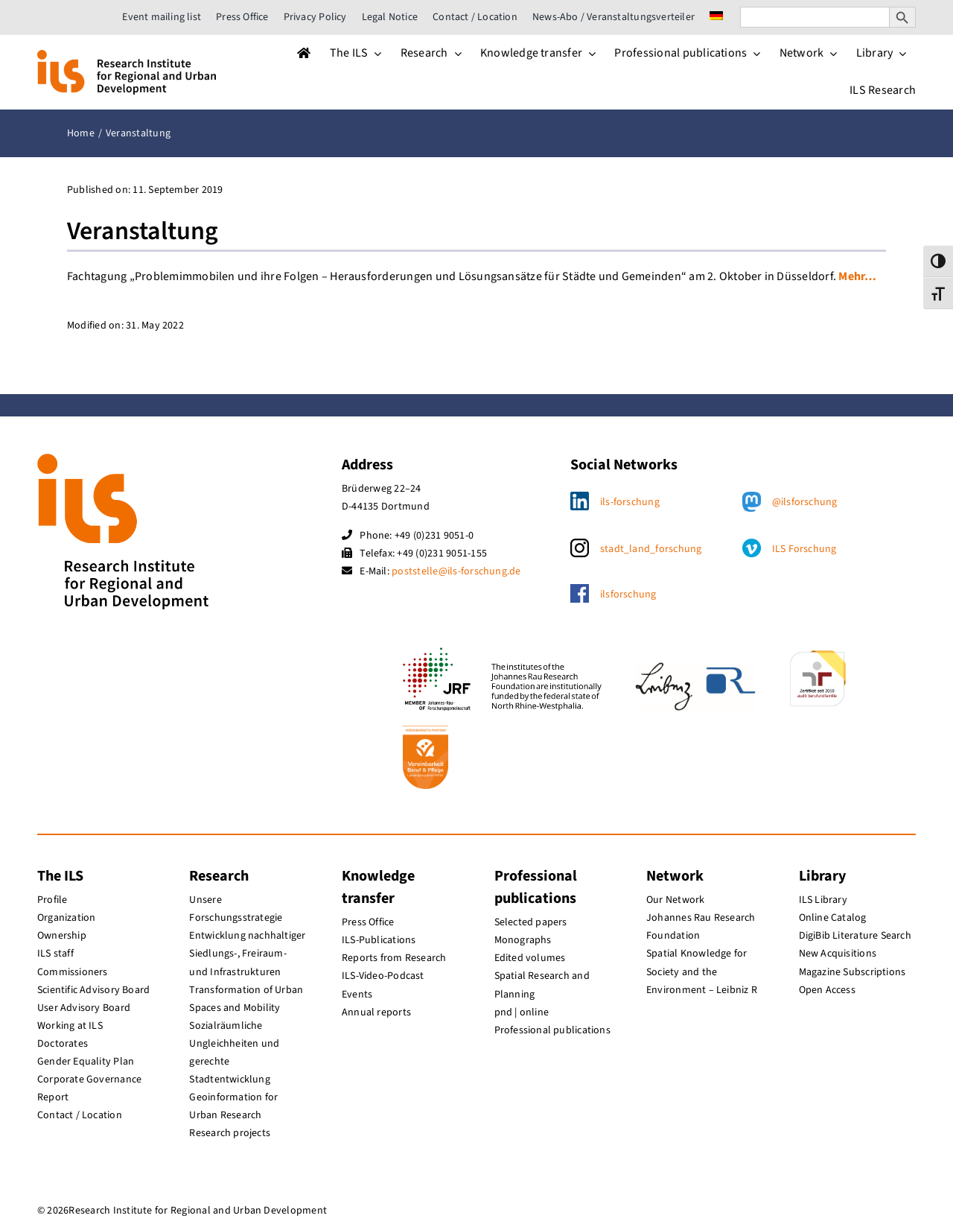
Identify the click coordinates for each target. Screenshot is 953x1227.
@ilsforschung (805, 502)
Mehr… (857, 276)
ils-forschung (630, 502)
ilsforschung (628, 594)
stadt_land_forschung (651, 549)
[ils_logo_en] (126, 56)
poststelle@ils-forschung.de (456, 571)
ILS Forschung (804, 549)
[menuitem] (716, 17)
